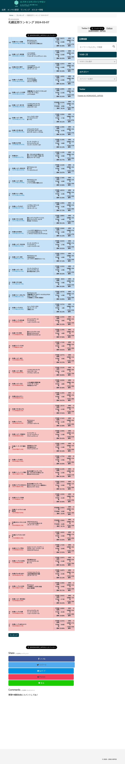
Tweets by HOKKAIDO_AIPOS (90, 96)
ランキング (25, 10)
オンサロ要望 (13, 10)
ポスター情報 (37, 10)
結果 (4, 10)
